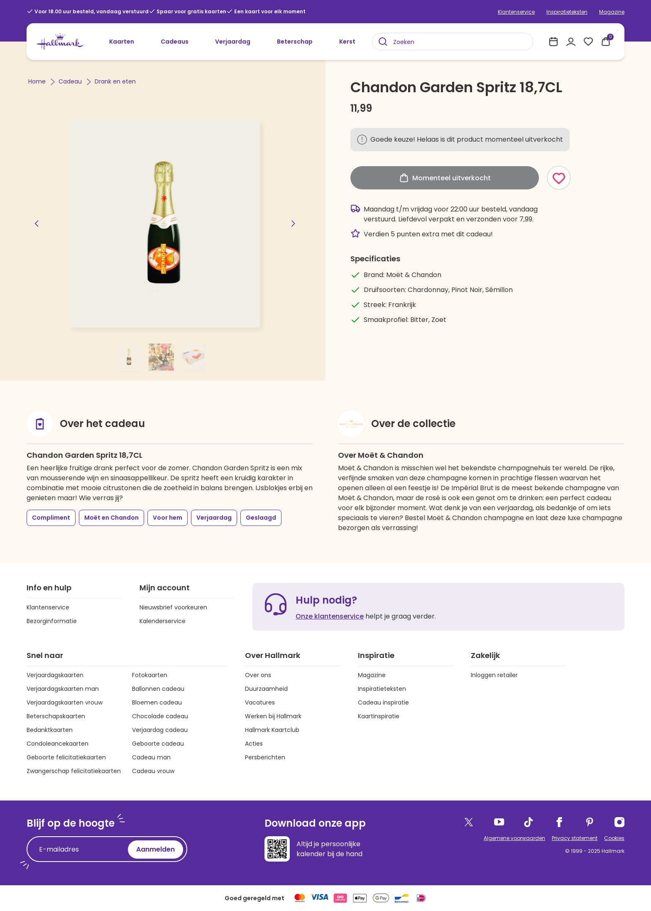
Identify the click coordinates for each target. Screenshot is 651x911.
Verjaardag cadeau (160, 730)
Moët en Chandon (111, 517)
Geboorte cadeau (158, 743)
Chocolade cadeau (160, 716)
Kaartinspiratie (378, 716)
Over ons (258, 675)
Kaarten (121, 41)
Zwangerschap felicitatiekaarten (74, 771)
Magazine (611, 11)
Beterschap (295, 41)
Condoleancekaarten (57, 743)
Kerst (347, 41)
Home (37, 81)
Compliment (51, 517)
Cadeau (71, 81)
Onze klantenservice (330, 616)
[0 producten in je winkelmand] (606, 42)
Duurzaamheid (266, 689)
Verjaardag (232, 41)
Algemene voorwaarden (514, 838)
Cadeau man (151, 757)
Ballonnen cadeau (158, 689)
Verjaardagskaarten (55, 675)
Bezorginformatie (52, 621)
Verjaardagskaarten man (63, 689)
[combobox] (452, 41)
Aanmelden (155, 849)
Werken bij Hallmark (273, 716)
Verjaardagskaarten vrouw (65, 702)
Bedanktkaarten (50, 730)
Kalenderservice (163, 621)
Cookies (614, 838)
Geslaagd (261, 517)
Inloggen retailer (494, 675)
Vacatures (260, 702)
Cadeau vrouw (153, 771)
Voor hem (167, 517)
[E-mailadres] (79, 850)
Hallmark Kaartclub (272, 730)
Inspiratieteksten (566, 11)
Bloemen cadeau (157, 702)
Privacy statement (574, 838)
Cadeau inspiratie (383, 702)
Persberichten (265, 757)
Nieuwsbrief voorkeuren (173, 607)
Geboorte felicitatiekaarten (66, 757)
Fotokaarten (149, 675)
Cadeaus (174, 41)
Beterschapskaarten (56, 716)
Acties (254, 743)
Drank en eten (115, 81)
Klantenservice (516, 11)
